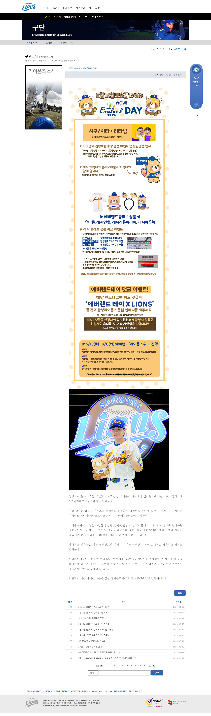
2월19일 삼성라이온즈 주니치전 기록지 (94, 624)
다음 (150, 666)
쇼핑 (97, 8)
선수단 (55, 8)
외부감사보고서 (66, 42)
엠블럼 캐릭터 (70, 16)
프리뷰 (49, 42)
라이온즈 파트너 (97, 16)
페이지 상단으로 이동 (196, 114)
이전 (101, 666)
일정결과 (196, 82)
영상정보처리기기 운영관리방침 (56, 691)
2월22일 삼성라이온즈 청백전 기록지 (93, 612)
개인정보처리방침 (34, 691)
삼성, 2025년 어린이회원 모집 (91, 618)
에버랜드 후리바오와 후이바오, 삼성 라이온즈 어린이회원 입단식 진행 (107, 658)
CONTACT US (95, 691)
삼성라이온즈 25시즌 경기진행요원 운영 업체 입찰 (99, 652)
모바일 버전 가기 (135, 691)
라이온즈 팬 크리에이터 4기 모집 (91, 641)
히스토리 (57, 16)
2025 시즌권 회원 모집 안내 (90, 646)
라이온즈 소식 (32, 42)
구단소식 (46, 16)
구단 (45, 8)
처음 (97, 666)
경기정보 (67, 8)
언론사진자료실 (120, 691)
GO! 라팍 (83, 16)
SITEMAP (107, 691)
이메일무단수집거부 (79, 691)
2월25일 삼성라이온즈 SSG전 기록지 (94, 607)
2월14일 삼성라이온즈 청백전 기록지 (93, 635)
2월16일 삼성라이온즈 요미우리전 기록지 (95, 629)
